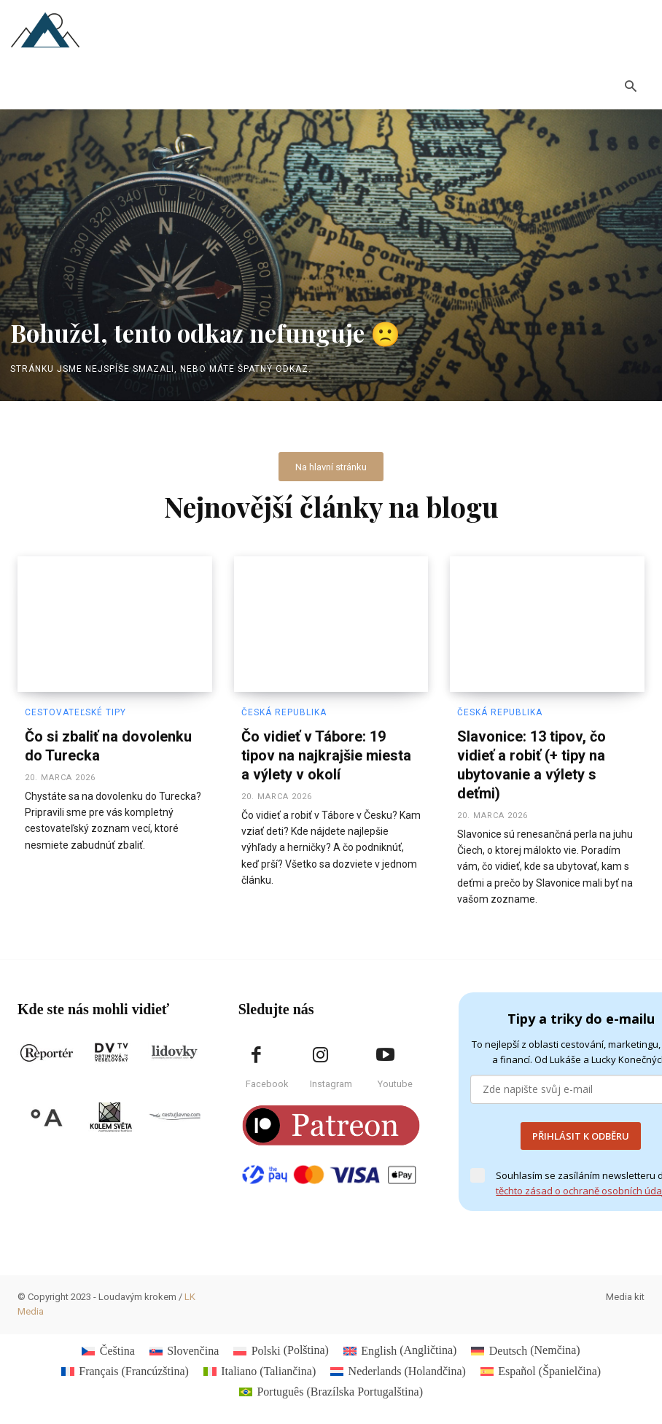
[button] (631, 88)
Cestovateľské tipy (73, 710)
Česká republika (281, 710)
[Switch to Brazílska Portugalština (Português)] (331, 1386)
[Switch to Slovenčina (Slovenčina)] (184, 1344)
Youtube (395, 1077)
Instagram (330, 1077)
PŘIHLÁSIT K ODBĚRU (580, 1129)
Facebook (266, 1077)
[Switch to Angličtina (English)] (400, 1344)
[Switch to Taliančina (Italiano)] (259, 1365)
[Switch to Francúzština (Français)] (125, 1365)
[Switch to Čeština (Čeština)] (107, 1344)
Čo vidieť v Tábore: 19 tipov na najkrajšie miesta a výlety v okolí (326, 749)
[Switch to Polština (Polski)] (281, 1344)
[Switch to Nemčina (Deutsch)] (525, 1344)
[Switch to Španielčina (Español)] (540, 1365)
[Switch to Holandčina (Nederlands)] (398, 1365)
